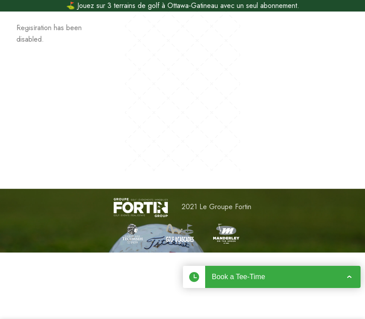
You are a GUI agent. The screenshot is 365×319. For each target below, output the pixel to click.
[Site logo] (182, 24)
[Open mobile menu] (21, 25)
